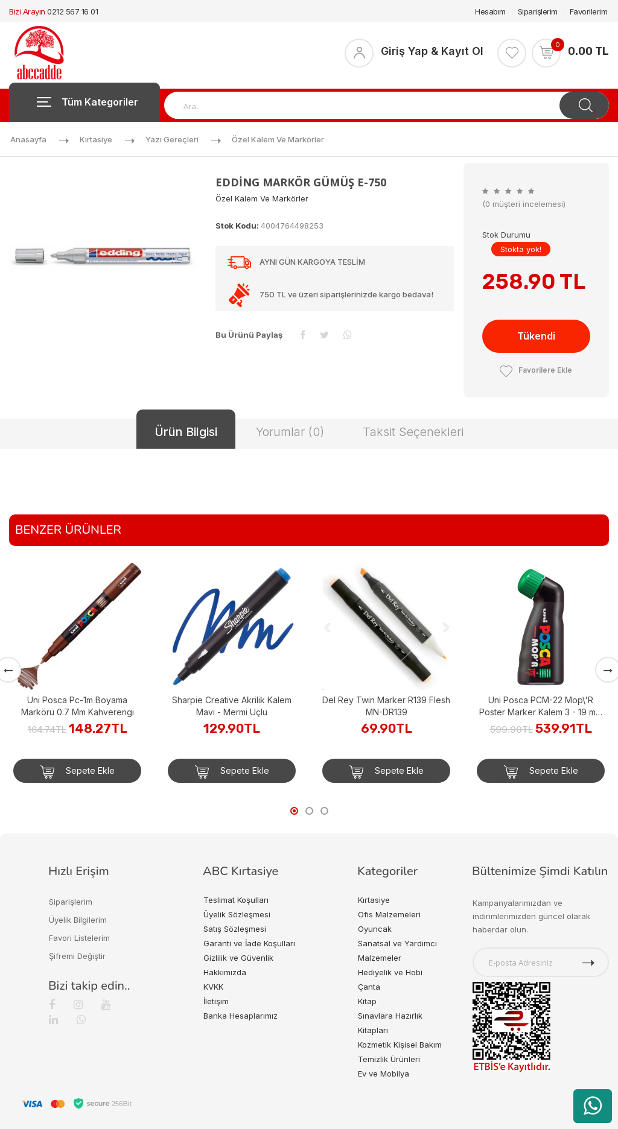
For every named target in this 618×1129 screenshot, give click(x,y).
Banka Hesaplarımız (240, 1015)
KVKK (213, 986)
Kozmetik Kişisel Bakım (400, 1044)
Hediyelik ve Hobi (390, 972)
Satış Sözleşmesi (234, 929)
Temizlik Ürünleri (389, 1059)
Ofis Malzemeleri (389, 914)
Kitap (367, 1001)
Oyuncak (375, 929)
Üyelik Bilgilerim (78, 920)
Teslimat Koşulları (236, 900)
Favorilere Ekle (536, 370)
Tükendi (536, 336)
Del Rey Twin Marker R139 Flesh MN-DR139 (386, 706)
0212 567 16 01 (72, 11)
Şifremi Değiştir (77, 956)
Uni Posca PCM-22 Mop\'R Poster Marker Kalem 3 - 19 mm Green (540, 706)
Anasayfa (28, 139)
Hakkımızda (224, 972)
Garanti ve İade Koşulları (249, 943)
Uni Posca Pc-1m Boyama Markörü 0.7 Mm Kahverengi (77, 706)
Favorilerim (589, 11)
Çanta (369, 986)
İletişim (216, 1001)
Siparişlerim (538, 11)
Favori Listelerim (79, 938)
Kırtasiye (96, 139)
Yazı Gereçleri (172, 139)
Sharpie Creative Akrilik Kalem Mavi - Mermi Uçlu (231, 706)
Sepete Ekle (77, 772)
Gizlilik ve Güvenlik (238, 958)
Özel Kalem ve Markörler (278, 139)
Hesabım (490, 11)
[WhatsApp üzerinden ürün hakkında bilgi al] (592, 1106)
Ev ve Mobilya (383, 1073)
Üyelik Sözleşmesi (236, 914)
